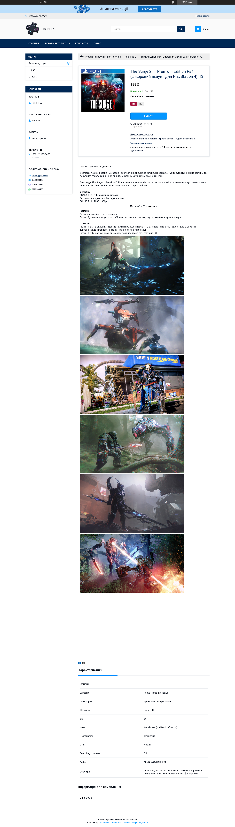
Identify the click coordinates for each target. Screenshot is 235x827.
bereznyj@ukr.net (40, 175)
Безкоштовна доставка (141, 134)
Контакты (81, 43)
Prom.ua (133, 820)
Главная (33, 43)
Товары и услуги (55, 43)
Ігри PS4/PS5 (114, 56)
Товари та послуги (95, 56)
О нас (97, 43)
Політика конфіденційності (135, 822)
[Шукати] (181, 29)
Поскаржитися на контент (109, 822)
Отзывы (33, 76)
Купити (148, 116)
